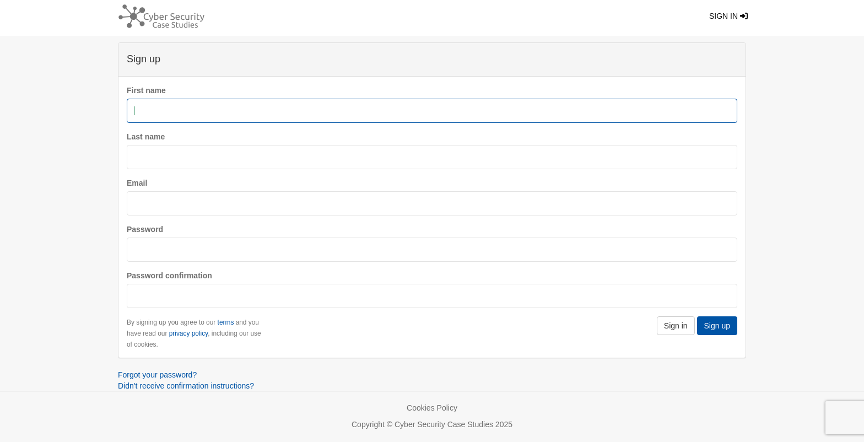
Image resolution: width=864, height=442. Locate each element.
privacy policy (188, 333)
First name (146, 90)
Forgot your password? (157, 374)
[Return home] (157, 18)
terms (226, 322)
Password (145, 229)
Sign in (728, 16)
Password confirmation (169, 275)
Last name (146, 136)
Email (137, 183)
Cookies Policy (432, 407)
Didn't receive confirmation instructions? (186, 385)
